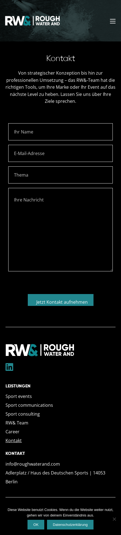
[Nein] (114, 519)
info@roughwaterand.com (33, 464)
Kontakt (14, 440)
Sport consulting (23, 414)
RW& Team (17, 423)
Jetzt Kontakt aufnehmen (62, 302)
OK (35, 525)
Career (13, 432)
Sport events (19, 396)
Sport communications (29, 405)
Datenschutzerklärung (70, 525)
